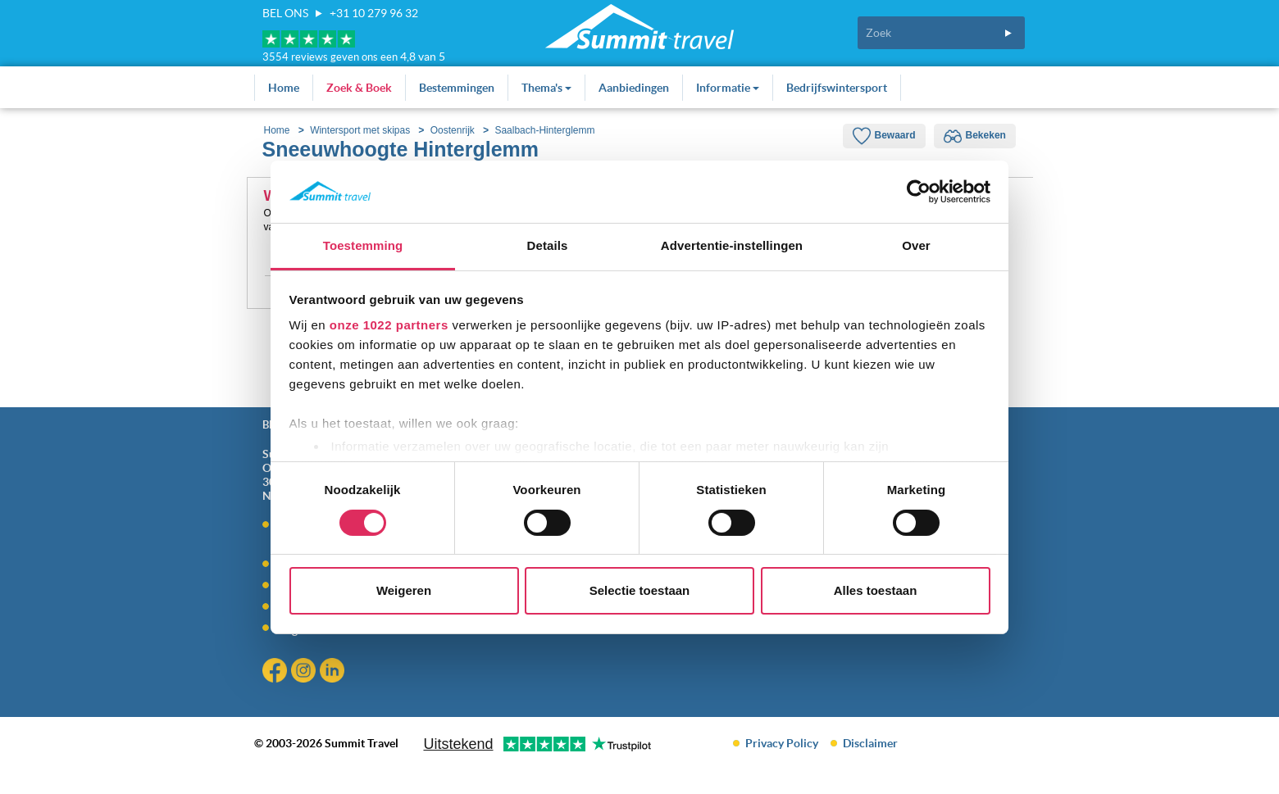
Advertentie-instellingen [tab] (732, 245)
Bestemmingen (456, 87)
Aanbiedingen (634, 87)
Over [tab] (916, 245)
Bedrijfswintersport (836, 87)
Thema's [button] (546, 87)
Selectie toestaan (639, 590)
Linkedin (334, 672)
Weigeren (403, 590)
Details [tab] (547, 245)
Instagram (305, 672)
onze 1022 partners (389, 325)
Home (283, 87)
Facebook (276, 672)
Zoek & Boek (359, 87)
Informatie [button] (727, 87)
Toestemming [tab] (363, 245)
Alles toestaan (875, 590)
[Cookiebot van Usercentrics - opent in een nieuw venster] (918, 191)
